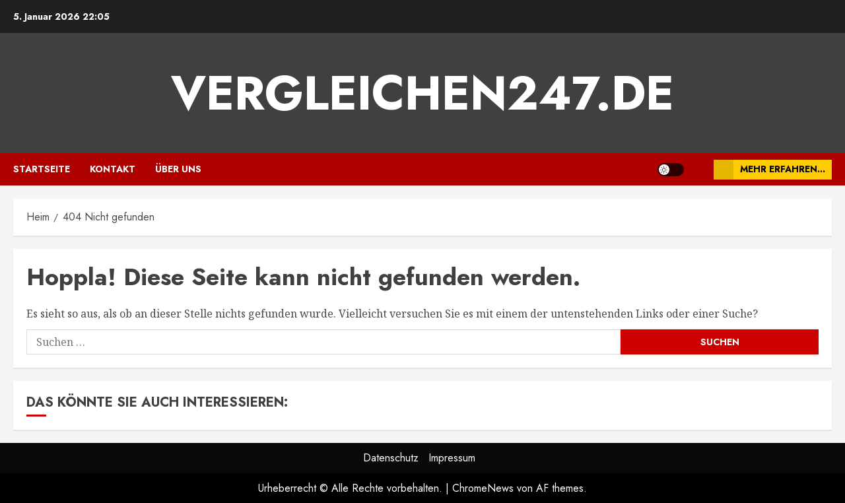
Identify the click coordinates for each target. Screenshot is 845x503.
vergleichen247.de (422, 93)
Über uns (178, 169)
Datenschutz (391, 457)
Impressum (451, 457)
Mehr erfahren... (769, 170)
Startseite (41, 169)
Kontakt (112, 169)
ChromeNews (483, 488)
